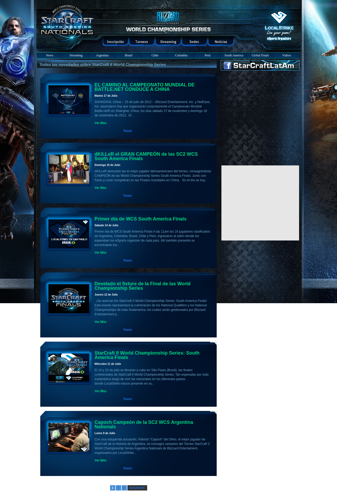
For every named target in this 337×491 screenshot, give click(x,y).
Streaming (76, 55)
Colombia (181, 55)
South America (234, 55)
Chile (155, 55)
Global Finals (260, 55)
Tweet (127, 131)
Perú (208, 55)
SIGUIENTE (137, 487)
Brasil (128, 55)
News (49, 55)
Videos (286, 55)
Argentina (102, 55)
